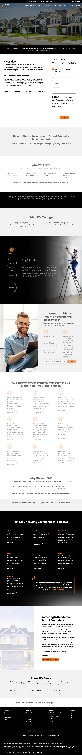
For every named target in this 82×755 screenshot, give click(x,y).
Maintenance (40, 48)
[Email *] (58, 79)
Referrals (55, 5)
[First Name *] (58, 74)
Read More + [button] (58, 655)
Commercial (7, 717)
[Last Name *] (70, 74)
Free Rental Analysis (74, 5)
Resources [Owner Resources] (47, 5)
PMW (48, 742)
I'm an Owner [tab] (57, 69)
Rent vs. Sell (52, 50)
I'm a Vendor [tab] (57, 71)
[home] (7, 5)
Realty (5, 715)
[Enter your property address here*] (36, 31)
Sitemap (53, 742)
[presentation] (62, 111)
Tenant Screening (23, 48)
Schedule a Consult (50, 659)
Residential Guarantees (33, 50)
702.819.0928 (76, 1)
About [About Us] (64, 5)
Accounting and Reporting (51, 48)
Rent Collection (32, 48)
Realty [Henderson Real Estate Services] (39, 5)
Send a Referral (30, 722)
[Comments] (64, 90)
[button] (71, 713)
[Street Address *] (64, 83)
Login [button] (5, 719)
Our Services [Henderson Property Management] (24, 5)
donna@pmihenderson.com (55, 721)
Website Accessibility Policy (67, 746)
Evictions (61, 48)
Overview (9, 48)
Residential (7, 713)
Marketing (15, 48)
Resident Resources (31, 713)
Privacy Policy (59, 742)
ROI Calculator (44, 50)
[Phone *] (70, 79)
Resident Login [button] (30, 715)
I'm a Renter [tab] (67, 69)
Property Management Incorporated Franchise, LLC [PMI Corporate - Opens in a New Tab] (46, 734)
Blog (60, 5)
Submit (52, 31)
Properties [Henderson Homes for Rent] (33, 5)
